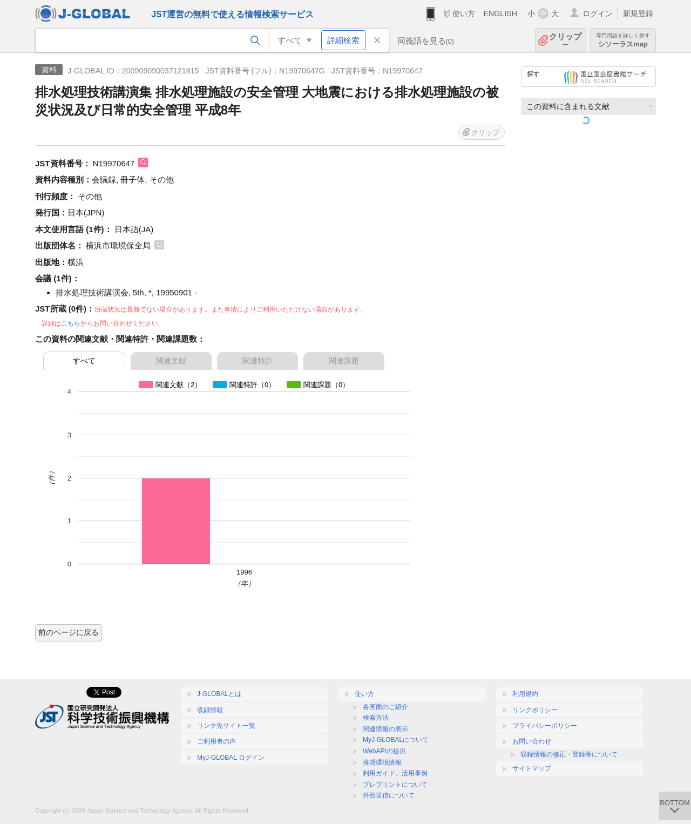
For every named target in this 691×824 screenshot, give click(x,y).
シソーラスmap (623, 40)
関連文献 (171, 360)
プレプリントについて (395, 784)
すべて (84, 360)
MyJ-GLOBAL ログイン (231, 757)
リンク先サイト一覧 (226, 726)
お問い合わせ (531, 741)
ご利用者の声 (216, 741)
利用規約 (525, 694)
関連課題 (344, 360)
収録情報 (210, 710)
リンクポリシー (535, 710)
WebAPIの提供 (384, 751)
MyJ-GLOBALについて (396, 740)
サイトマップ (531, 768)
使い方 (463, 13)
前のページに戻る (68, 632)
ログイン (597, 13)
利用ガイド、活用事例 (395, 773)
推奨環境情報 (382, 762)
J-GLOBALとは (219, 694)
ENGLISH (500, 13)
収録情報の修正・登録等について (569, 754)
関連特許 (257, 360)
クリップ (565, 40)
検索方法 (376, 717)
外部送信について (389, 795)
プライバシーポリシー (544, 726)
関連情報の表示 (385, 729)
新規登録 (638, 13)
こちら (70, 323)
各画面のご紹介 (385, 707)
